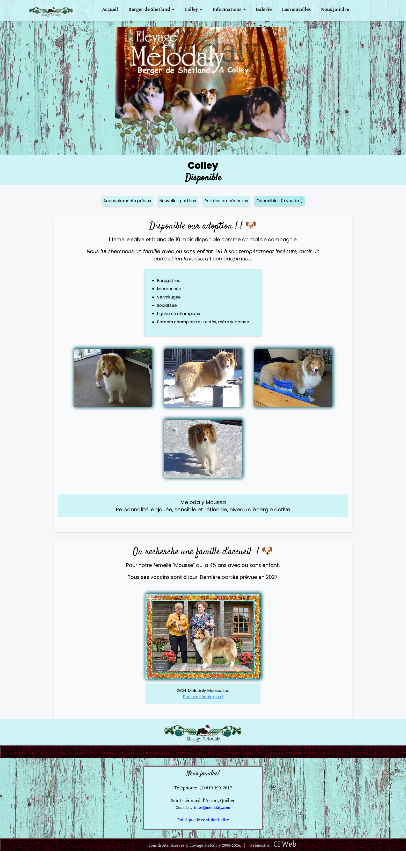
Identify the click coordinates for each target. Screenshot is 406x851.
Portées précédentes (226, 201)
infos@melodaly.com (212, 807)
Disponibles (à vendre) (279, 201)
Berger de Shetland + (151, 9)
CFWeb (284, 843)
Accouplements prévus (127, 201)
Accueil (110, 9)
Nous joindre (335, 9)
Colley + (193, 9)
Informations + (229, 9)
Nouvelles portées (177, 201)
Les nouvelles (296, 9)
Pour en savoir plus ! (203, 697)
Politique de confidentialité (203, 819)
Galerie (264, 9)
